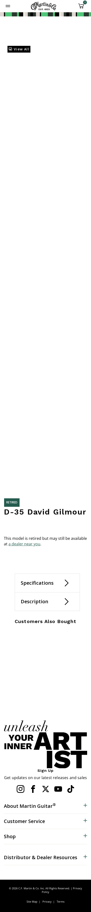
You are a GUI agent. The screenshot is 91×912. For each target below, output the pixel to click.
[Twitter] (45, 789)
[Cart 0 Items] (81, 7)
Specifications (37, 583)
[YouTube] (58, 789)
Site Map (32, 901)
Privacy (47, 901)
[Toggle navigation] (8, 6)
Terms (60, 901)
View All (19, 49)
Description (34, 601)
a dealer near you (24, 544)
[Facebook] (33, 789)
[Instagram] (20, 789)
